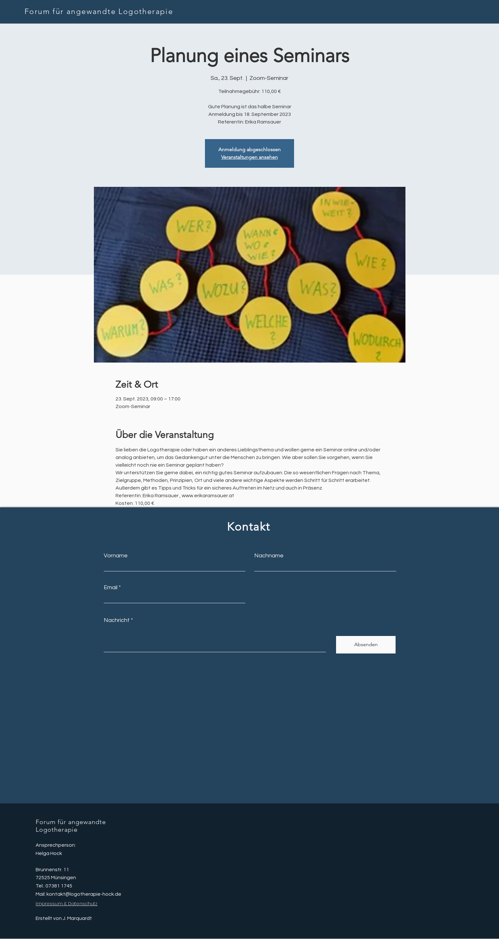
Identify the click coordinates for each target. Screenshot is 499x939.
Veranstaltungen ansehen (249, 157)
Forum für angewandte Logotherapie (99, 11)
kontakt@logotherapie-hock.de (83, 894)
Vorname (116, 556)
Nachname (269, 556)
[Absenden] (366, 644)
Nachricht (117, 620)
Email (110, 587)
